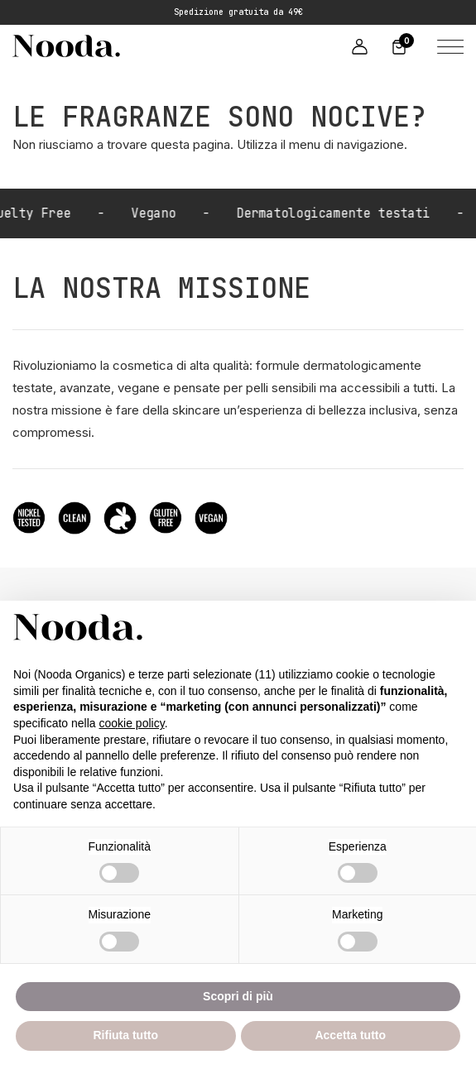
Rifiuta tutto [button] (125, 1035)
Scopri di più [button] (238, 996)
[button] (447, 46)
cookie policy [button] (132, 723)
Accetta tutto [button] (350, 1035)
